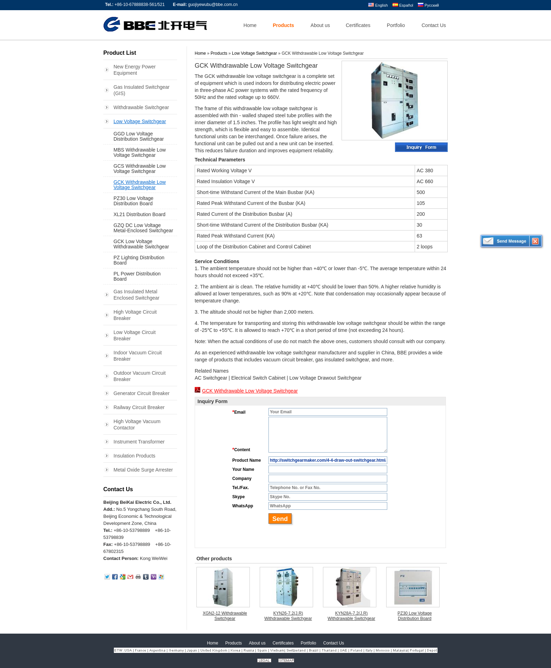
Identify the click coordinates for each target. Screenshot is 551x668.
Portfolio (308, 643)
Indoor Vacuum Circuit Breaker (138, 356)
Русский (428, 5)
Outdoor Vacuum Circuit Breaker (140, 376)
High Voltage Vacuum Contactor (137, 424)
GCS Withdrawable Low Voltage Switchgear (140, 168)
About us (257, 643)
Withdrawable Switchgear (141, 107)
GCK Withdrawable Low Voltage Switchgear (140, 184)
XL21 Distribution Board (140, 214)
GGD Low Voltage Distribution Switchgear (139, 136)
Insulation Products (134, 456)
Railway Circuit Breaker (139, 407)
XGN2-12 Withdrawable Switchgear (225, 616)
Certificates (283, 643)
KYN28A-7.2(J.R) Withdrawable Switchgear (351, 616)
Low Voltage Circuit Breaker (135, 335)
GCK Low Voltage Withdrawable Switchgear (141, 244)
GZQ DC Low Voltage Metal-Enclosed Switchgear (143, 227)
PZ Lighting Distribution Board (139, 260)
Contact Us (118, 489)
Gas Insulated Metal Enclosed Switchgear (137, 295)
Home (200, 53)
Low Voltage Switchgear (140, 121)
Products (218, 53)
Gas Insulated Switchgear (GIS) (142, 90)
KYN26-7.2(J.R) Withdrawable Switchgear (288, 616)
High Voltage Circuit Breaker (135, 315)
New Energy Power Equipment (135, 70)
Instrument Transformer (139, 442)
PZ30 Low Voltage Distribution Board (134, 200)
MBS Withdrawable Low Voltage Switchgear (140, 152)
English (378, 5)
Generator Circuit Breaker (142, 393)
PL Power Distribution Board (137, 276)
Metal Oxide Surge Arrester (143, 470)
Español (403, 5)
